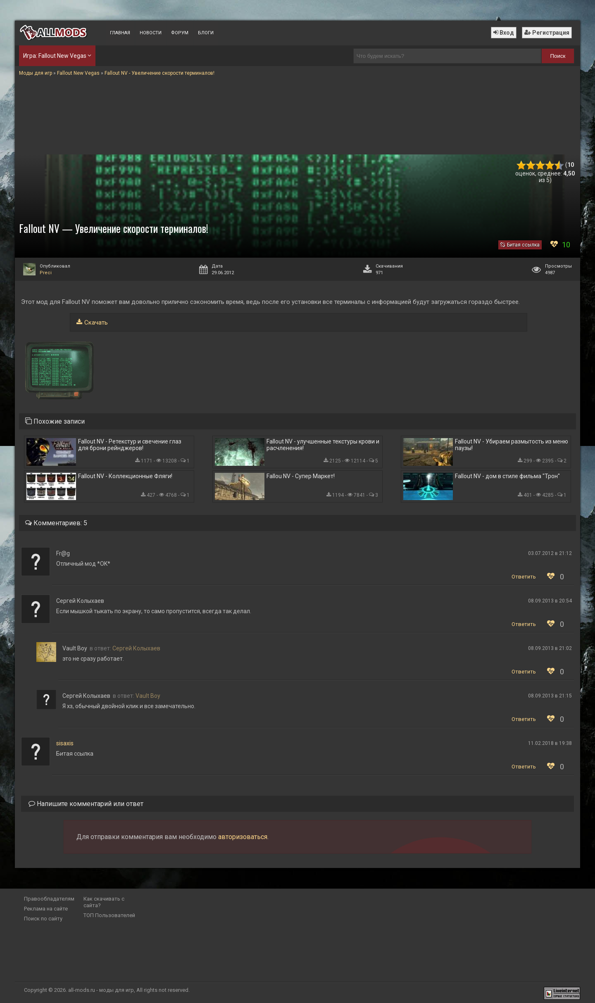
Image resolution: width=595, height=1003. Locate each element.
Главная (120, 33)
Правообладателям (49, 899)
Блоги (206, 33)
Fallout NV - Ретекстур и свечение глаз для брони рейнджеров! (129, 444)
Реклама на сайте (46, 909)
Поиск (558, 56)
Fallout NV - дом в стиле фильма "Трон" (507, 476)
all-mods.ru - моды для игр (101, 990)
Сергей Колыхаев (136, 648)
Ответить (524, 577)
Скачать (96, 322)
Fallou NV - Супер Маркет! (301, 476)
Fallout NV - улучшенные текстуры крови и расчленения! (323, 444)
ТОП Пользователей (109, 915)
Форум (179, 33)
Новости (151, 33)
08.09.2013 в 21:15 (550, 696)
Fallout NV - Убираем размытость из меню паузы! (511, 444)
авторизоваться (242, 837)
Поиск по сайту (43, 918)
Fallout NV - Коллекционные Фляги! (125, 476)
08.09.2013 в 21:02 (550, 648)
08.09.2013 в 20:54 (550, 601)
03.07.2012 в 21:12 (550, 553)
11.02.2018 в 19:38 (550, 743)
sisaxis (65, 743)
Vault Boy (148, 695)
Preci (46, 272)
